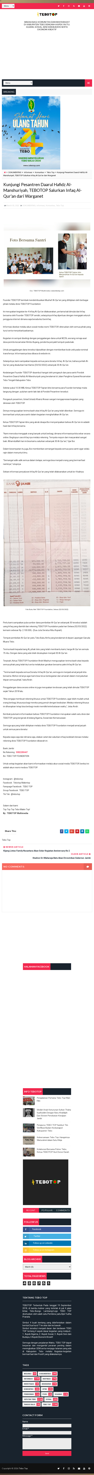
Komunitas (39, 172)
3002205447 (22, 754)
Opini (44, 1391)
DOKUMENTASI (14, 172)
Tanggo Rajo (29, 1406)
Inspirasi (47, 1380)
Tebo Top (51, 172)
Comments (63, 1211)
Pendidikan (29, 1396)
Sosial (49, 1401)
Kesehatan (46, 1385)
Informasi (28, 172)
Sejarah (58, 1396)
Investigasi (29, 1385)
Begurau (27, 1375)
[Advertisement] (47, 55)
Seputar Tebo (30, 1401)
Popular (47, 1211)
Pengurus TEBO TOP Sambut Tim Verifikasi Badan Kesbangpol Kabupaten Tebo (52, 1129)
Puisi (44, 1396)
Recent (31, 1211)
